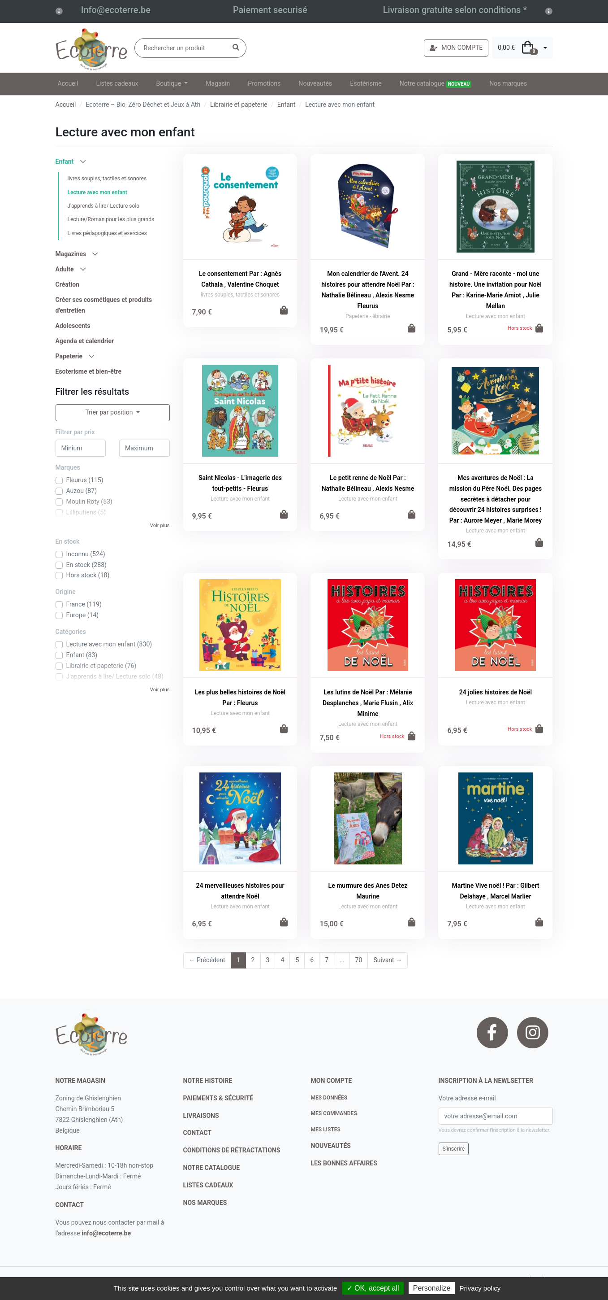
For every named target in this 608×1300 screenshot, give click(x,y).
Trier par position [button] (109, 412)
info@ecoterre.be (106, 1233)
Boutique (169, 83)
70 (358, 960)
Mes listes (326, 1129)
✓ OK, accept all (373, 1288)
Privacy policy (480, 1288)
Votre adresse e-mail (467, 1098)
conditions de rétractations (231, 1150)
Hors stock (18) (88, 575)
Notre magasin (80, 1080)
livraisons (201, 1115)
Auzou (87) (81, 490)
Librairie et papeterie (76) (101, 665)
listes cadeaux (208, 1185)
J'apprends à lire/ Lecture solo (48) (115, 676)
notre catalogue (211, 1167)
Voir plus (160, 525)
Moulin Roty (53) (89, 501)
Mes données (329, 1098)
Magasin (218, 83)
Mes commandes (334, 1113)
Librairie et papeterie (238, 104)
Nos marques (508, 83)
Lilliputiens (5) (86, 512)
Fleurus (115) (84, 480)
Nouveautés (315, 83)
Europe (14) (82, 615)
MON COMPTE (456, 47)
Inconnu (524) (85, 554)
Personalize (432, 1288)
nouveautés (331, 1145)
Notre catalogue (436, 84)
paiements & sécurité (218, 1098)
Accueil (68, 83)
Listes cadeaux (117, 83)
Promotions (264, 83)
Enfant (286, 104)
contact (70, 1204)
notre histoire (208, 1080)
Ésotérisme (366, 83)
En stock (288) (86, 564)
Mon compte (331, 1080)
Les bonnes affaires (344, 1163)
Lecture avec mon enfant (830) (109, 644)
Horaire (69, 1148)
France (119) (84, 604)
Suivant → (387, 960)
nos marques (205, 1202)
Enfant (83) (82, 655)
